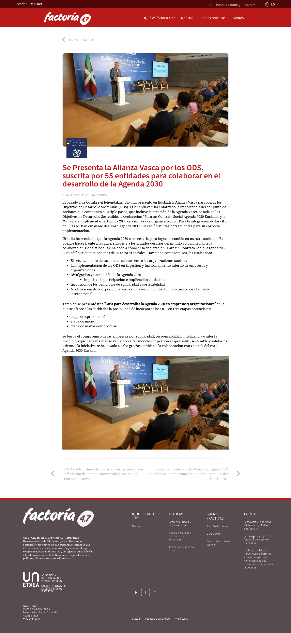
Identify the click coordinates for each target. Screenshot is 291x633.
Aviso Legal (181, 618)
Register (36, 4)
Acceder (21, 4)
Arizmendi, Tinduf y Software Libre (180, 523)
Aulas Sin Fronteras (217, 526)
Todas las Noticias (82, 40)
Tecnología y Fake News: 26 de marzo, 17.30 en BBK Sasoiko (258, 525)
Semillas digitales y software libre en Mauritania (180, 536)
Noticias (187, 18)
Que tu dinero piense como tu (218, 542)
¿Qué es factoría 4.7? (159, 18)
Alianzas (136, 526)
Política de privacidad (157, 618)
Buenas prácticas (212, 18)
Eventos (238, 18)
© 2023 (136, 618)
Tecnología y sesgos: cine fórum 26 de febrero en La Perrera (258, 539)
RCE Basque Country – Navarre (232, 5)
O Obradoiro (213, 533)
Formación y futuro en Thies (181, 548)
